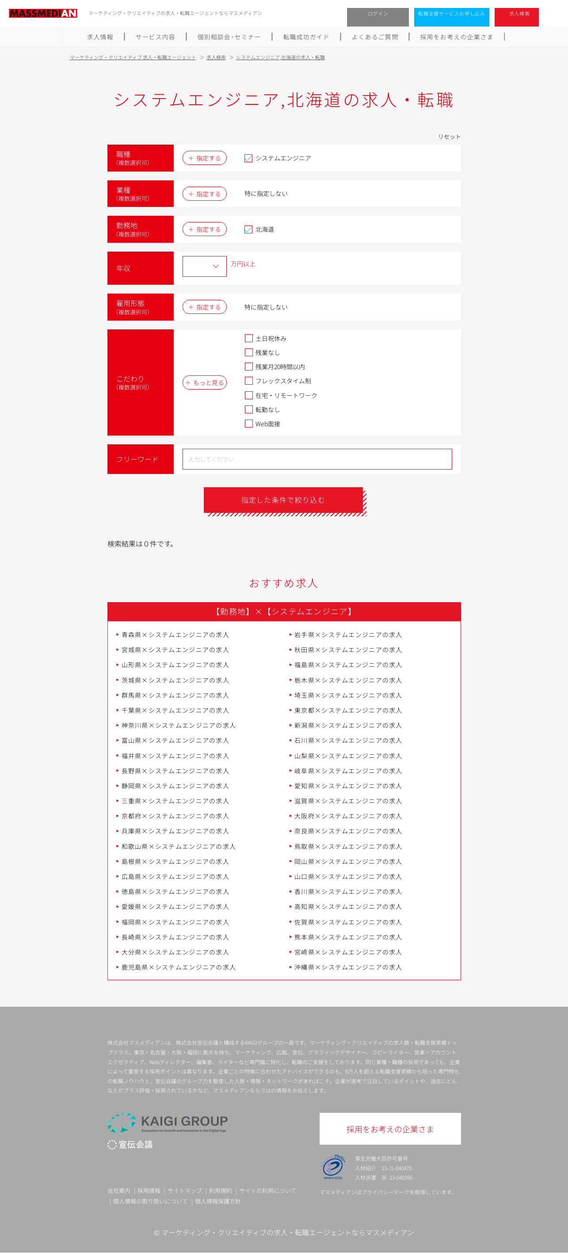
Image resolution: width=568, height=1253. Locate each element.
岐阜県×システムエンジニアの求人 (348, 770)
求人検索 (519, 13)
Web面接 (262, 423)
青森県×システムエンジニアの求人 (175, 634)
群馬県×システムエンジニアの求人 (175, 695)
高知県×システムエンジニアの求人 (348, 906)
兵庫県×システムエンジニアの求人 (175, 831)
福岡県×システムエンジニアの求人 (175, 921)
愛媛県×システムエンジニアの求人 (175, 906)
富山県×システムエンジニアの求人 (175, 740)
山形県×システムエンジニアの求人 (175, 665)
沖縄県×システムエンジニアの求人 (348, 967)
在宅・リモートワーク (280, 395)
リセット (449, 136)
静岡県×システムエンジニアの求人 (175, 785)
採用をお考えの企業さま (457, 37)
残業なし (262, 352)
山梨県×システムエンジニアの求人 (348, 755)
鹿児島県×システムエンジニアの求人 (179, 967)
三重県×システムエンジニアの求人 (175, 800)
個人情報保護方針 (218, 1201)
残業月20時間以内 (274, 366)
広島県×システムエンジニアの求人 (175, 876)
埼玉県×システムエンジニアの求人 (348, 695)
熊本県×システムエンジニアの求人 (348, 936)
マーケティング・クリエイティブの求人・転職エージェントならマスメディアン (287, 1232)
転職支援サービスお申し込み (451, 13)
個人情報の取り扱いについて (150, 1201)
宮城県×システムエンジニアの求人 (175, 649)
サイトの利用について (268, 1191)
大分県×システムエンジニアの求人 (175, 951)
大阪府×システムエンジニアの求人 (348, 815)
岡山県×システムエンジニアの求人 (348, 861)
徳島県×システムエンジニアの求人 (175, 891)
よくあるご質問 (375, 37)
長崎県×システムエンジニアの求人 (175, 936)
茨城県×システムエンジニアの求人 (175, 680)
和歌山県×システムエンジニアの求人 (179, 846)
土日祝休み (265, 338)
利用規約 (220, 1191)
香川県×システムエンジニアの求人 (348, 891)
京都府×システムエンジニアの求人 (175, 815)
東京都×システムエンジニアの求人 (348, 710)
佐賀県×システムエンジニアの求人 (348, 921)
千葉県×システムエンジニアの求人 (175, 710)
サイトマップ (185, 1191)
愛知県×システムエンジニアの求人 (348, 785)
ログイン (378, 13)
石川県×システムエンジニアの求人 (348, 740)
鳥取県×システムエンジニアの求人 (348, 846)
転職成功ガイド (306, 37)
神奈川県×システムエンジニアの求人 (179, 725)
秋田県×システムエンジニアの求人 (348, 649)
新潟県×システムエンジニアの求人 (348, 725)
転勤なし (262, 409)
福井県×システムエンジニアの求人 (175, 755)
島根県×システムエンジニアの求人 (175, 861)
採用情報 (148, 1191)
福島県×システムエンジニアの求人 (348, 665)
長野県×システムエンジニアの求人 (175, 770)
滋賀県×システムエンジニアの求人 (348, 800)
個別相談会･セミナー (229, 37)
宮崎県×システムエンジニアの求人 (348, 951)
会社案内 (118, 1191)
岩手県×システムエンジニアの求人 (348, 634)
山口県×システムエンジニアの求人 (348, 876)
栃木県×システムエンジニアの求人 (348, 680)
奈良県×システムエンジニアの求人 (348, 831)
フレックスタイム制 (277, 380)
